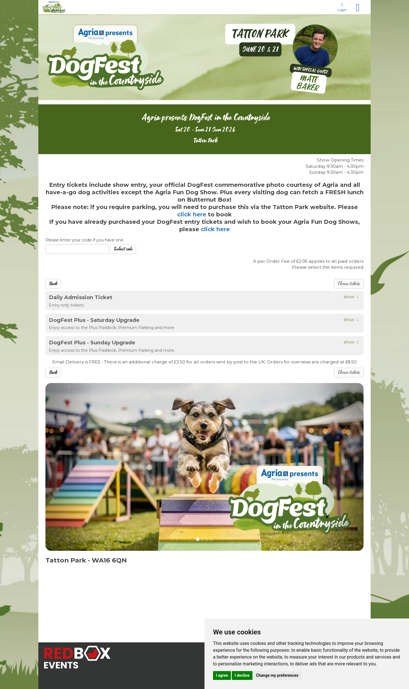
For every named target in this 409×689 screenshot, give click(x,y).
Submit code (123, 249)
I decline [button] (242, 675)
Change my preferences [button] (277, 675)
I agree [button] (222, 675)
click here (192, 214)
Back (53, 284)
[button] (69, 467)
